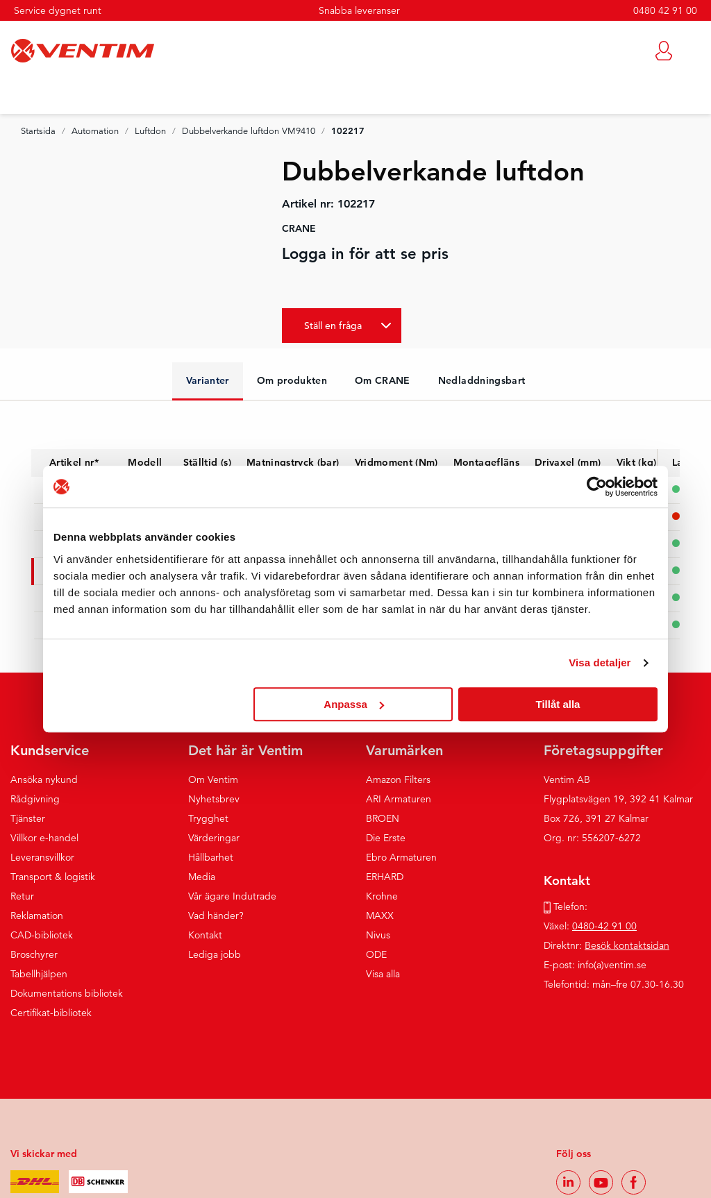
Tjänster (27, 818)
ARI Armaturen (398, 799)
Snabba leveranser (359, 10)
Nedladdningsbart (482, 380)
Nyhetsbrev (214, 799)
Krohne (382, 896)
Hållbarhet (210, 857)
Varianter (207, 380)
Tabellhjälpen (38, 974)
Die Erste (385, 838)
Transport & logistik (52, 876)
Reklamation (36, 915)
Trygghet (208, 818)
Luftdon (150, 131)
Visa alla (383, 974)
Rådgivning (35, 799)
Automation (95, 131)
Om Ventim (213, 779)
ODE (376, 954)
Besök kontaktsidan (627, 945)
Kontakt (205, 935)
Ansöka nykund (44, 779)
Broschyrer (34, 954)
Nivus (378, 935)
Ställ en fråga (333, 325)
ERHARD (384, 876)
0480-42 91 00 (604, 926)
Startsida (38, 131)
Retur (22, 896)
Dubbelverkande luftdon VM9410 (248, 131)
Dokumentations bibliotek (66, 993)
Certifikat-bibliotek (51, 1012)
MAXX (380, 915)
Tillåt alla (557, 704)
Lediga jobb (214, 954)
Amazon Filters (398, 779)
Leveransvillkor (42, 857)
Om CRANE (382, 380)
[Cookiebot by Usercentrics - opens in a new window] (597, 486)
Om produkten (292, 380)
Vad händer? (216, 915)
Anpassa (354, 704)
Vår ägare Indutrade (232, 896)
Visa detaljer (599, 662)
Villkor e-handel (44, 838)
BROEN (382, 818)
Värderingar (214, 838)
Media (201, 876)
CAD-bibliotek (41, 935)
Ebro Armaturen (401, 857)
